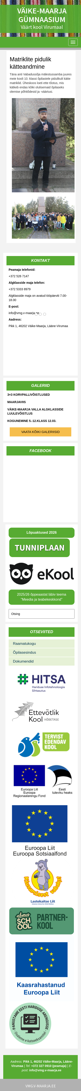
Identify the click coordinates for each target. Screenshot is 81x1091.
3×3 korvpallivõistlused (28, 394)
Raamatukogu (24, 644)
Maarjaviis (16, 402)
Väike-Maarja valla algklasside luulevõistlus (35, 411)
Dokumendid (23, 661)
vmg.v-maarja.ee (40, 1085)
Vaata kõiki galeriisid (40, 432)
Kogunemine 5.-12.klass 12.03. (31, 421)
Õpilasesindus (24, 652)
